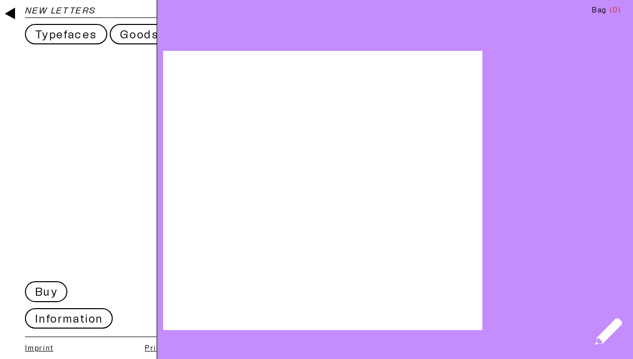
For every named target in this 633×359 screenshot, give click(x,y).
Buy (46, 291)
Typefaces (66, 34)
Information (69, 318)
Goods (139, 34)
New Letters (60, 10)
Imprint (39, 348)
